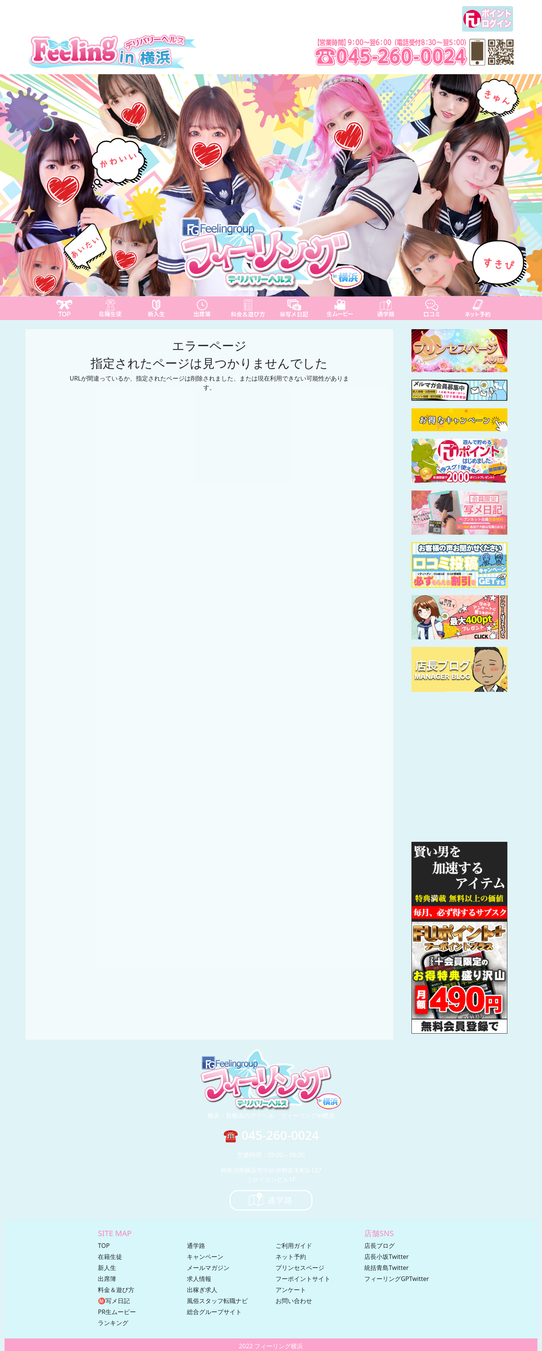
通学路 (196, 1245)
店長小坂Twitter (386, 1256)
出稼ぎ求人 (202, 1290)
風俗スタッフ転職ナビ (217, 1301)
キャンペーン (205, 1256)
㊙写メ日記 (114, 1301)
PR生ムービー (117, 1312)
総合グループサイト (214, 1312)
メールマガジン (208, 1267)
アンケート (291, 1290)
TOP (104, 1245)
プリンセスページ (300, 1267)
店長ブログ (379, 1245)
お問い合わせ (294, 1301)
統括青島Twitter (386, 1267)
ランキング (113, 1323)
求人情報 (199, 1279)
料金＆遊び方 (116, 1290)
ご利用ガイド (294, 1245)
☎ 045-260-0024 (271, 1135)
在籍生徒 (110, 1256)
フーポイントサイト (303, 1279)
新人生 (107, 1267)
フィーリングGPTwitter (396, 1279)
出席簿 (107, 1279)
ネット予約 (291, 1256)
